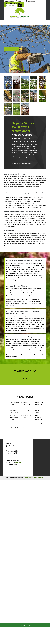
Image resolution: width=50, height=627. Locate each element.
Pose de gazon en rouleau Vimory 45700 (14, 410)
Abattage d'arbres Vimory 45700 (14, 417)
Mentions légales (28, 477)
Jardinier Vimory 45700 (14, 403)
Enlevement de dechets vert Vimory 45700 (14, 425)
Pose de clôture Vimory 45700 (39, 403)
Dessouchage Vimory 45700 (39, 424)
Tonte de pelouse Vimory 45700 (39, 410)
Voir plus (25, 378)
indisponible (9, 1)
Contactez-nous (12, 49)
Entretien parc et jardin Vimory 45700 (27, 425)
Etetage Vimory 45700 (27, 416)
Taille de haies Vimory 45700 (26, 409)
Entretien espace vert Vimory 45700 (39, 417)
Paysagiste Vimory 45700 (26, 403)
